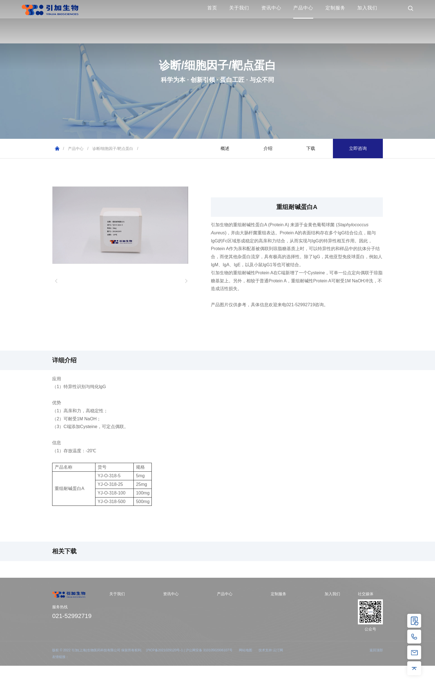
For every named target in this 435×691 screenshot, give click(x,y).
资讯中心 (271, 8)
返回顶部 (376, 650)
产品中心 (303, 8)
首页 (212, 8)
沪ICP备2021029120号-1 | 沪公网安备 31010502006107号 (189, 650)
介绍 (268, 148)
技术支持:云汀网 (271, 650)
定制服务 (335, 8)
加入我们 (367, 8)
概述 (225, 148)
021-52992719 (72, 615)
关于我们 (239, 8)
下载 (310, 148)
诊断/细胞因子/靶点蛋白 (112, 148)
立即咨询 (358, 148)
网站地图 (245, 650)
